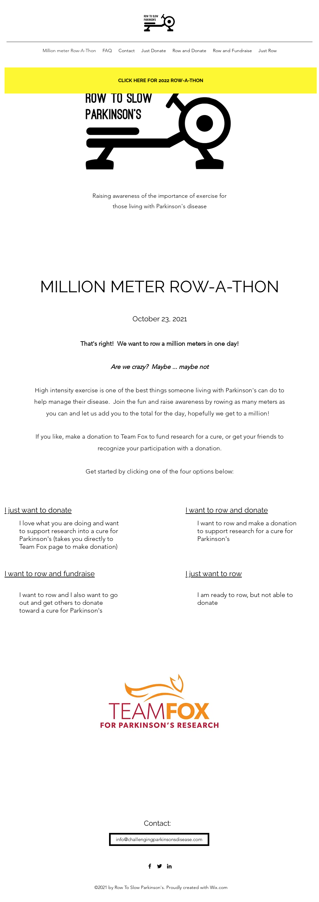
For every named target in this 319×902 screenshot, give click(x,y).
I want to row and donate (227, 510)
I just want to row (214, 573)
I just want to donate (38, 510)
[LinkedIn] (169, 866)
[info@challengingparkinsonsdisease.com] (159, 839)
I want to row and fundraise (50, 573)
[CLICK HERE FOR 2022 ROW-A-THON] (161, 80)
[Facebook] (149, 866)
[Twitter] (159, 866)
